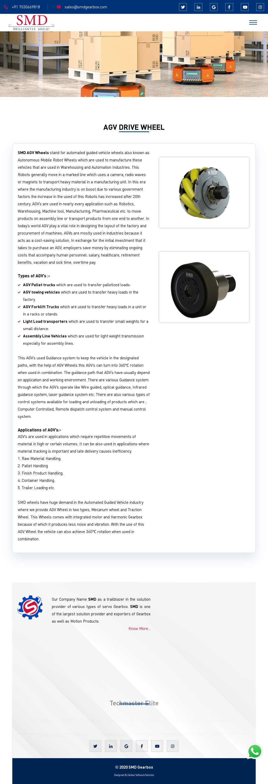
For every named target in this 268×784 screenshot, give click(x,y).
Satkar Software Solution (140, 775)
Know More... (139, 628)
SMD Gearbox (141, 767)
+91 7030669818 (26, 6)
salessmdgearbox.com (86, 6)
